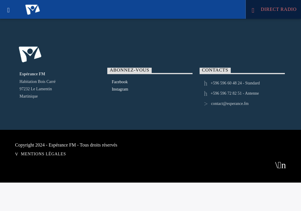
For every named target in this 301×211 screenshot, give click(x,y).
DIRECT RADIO (274, 10)
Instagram (120, 89)
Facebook (120, 82)
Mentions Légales (43, 154)
